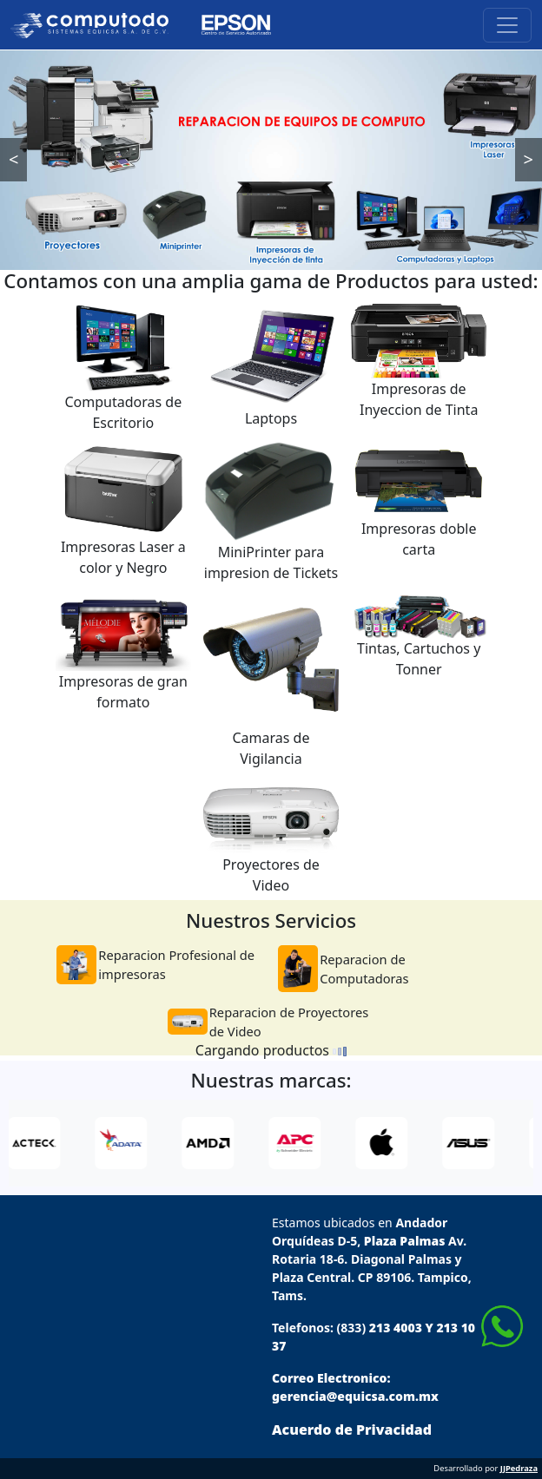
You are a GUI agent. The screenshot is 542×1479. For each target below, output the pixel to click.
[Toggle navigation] (507, 25)
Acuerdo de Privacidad (352, 1429)
